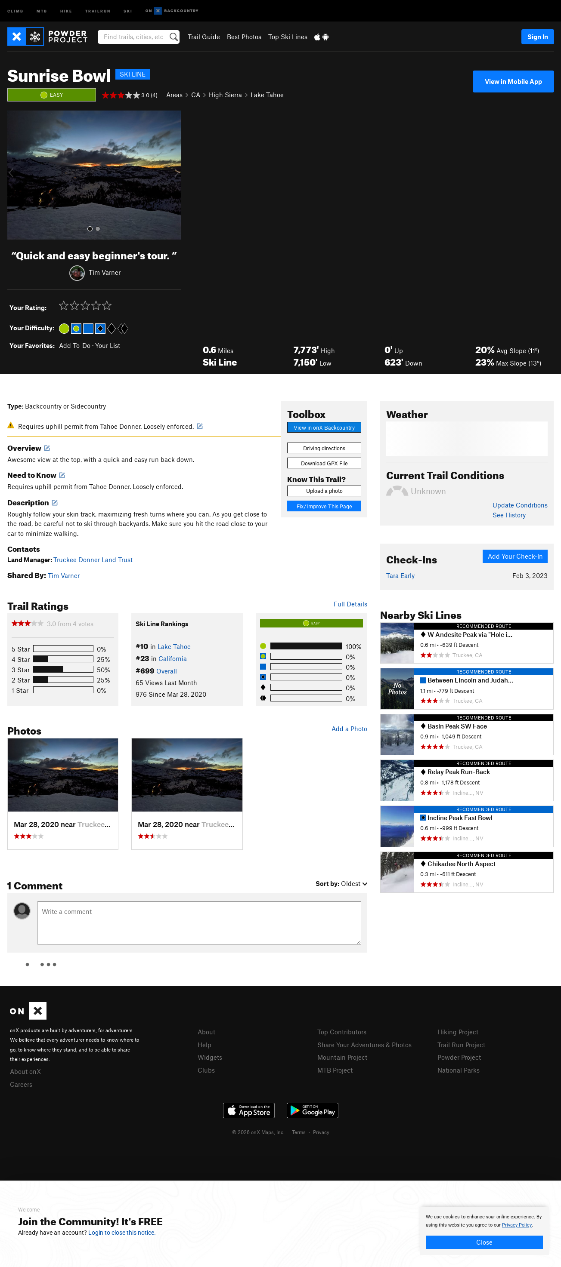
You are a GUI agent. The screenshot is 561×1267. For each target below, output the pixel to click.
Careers (21, 1084)
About (206, 1032)
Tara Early (400, 575)
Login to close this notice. (122, 1232)
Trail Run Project (461, 1045)
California (172, 658)
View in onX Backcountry (324, 427)
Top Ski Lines (287, 36)
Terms (299, 1132)
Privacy (321, 1132)
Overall (166, 671)
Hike (66, 10)
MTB (42, 10)
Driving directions (324, 448)
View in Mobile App (513, 81)
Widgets (210, 1057)
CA (195, 94)
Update (520, 505)
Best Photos (244, 36)
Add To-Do (74, 345)
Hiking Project (457, 1032)
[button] (16, 175)
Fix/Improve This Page (324, 506)
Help (204, 1045)
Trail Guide (204, 36)
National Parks (458, 1070)
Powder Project (459, 1057)
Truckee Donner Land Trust (93, 559)
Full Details (350, 604)
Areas (174, 94)
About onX (25, 1071)
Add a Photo (349, 728)
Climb (15, 10)
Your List (107, 345)
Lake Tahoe (267, 94)
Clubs (206, 1070)
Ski (128, 10)
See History (509, 515)
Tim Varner (105, 272)
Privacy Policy (517, 1225)
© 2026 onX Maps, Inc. (258, 1132)
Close (484, 1242)
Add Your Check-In (515, 556)
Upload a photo (324, 490)
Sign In (537, 36)
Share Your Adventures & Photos (364, 1045)
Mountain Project (342, 1057)
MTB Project (335, 1070)
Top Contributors (341, 1032)
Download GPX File (324, 463)
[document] (484, 1231)
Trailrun (98, 10)
